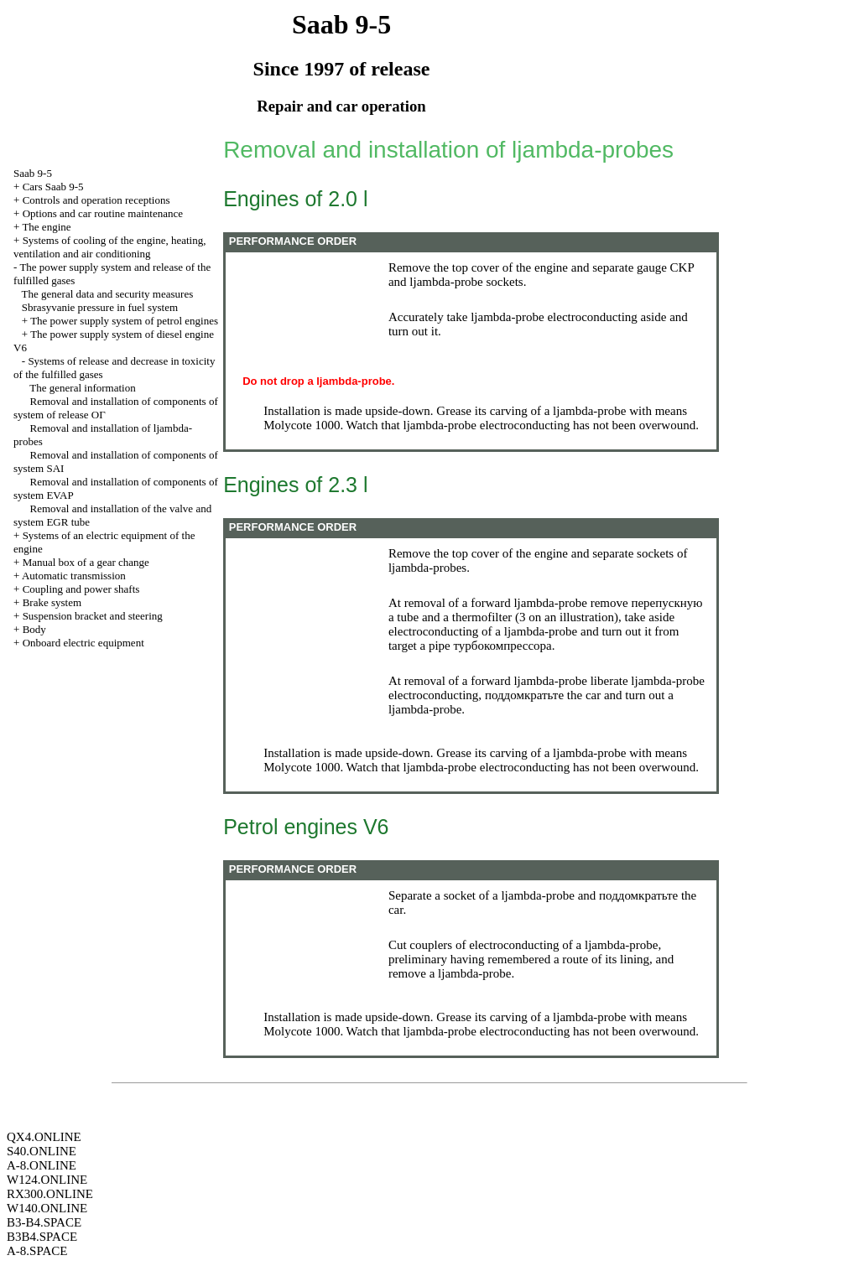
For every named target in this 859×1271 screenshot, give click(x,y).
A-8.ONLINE (41, 1165)
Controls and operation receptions (96, 200)
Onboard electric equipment (83, 642)
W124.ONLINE (47, 1179)
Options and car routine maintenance (103, 213)
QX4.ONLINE (44, 1137)
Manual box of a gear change (86, 562)
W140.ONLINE (47, 1208)
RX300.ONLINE (50, 1194)
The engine (46, 226)
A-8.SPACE (37, 1251)
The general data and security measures (108, 294)
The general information (82, 387)
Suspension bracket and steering (93, 616)
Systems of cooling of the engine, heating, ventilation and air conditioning (109, 247)
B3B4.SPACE (42, 1236)
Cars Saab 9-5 (53, 186)
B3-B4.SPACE (44, 1222)
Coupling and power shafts (81, 589)
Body (34, 629)
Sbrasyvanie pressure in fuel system (100, 307)
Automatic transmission (74, 575)
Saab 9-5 (32, 173)
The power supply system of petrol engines (124, 320)
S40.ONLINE (41, 1151)
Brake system (52, 602)
